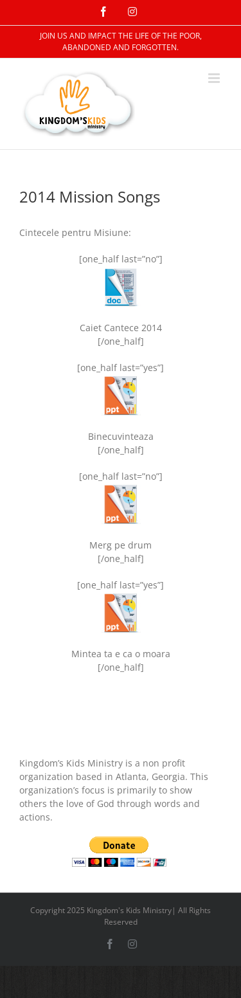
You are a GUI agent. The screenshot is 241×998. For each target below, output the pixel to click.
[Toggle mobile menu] (215, 78)
